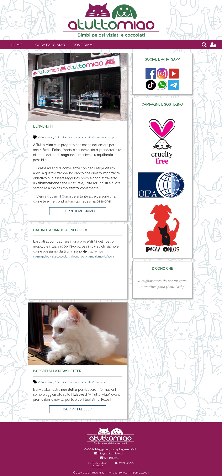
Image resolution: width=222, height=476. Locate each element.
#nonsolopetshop (103, 137)
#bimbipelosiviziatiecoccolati (73, 137)
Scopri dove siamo (77, 211)
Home (16, 45)
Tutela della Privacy (97, 464)
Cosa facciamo (50, 45)
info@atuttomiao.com (111, 453)
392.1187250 (111, 457)
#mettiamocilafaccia (101, 256)
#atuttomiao (45, 137)
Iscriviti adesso (77, 409)
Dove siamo (84, 45)
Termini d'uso (124, 462)
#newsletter (99, 382)
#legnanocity (78, 256)
